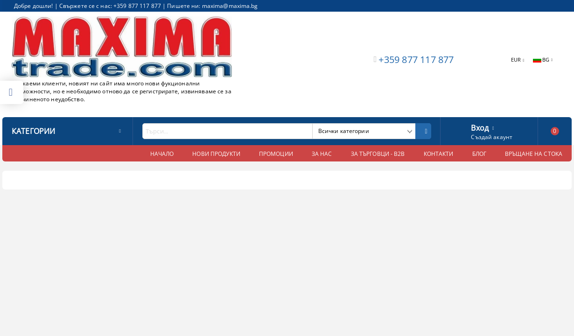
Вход (480, 127)
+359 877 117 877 (416, 59)
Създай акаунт (491, 137)
